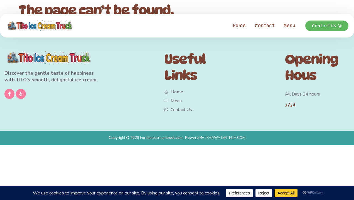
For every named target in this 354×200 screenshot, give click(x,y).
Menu (289, 25)
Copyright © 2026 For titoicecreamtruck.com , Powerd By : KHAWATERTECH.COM (177, 137)
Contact (265, 25)
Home (239, 25)
